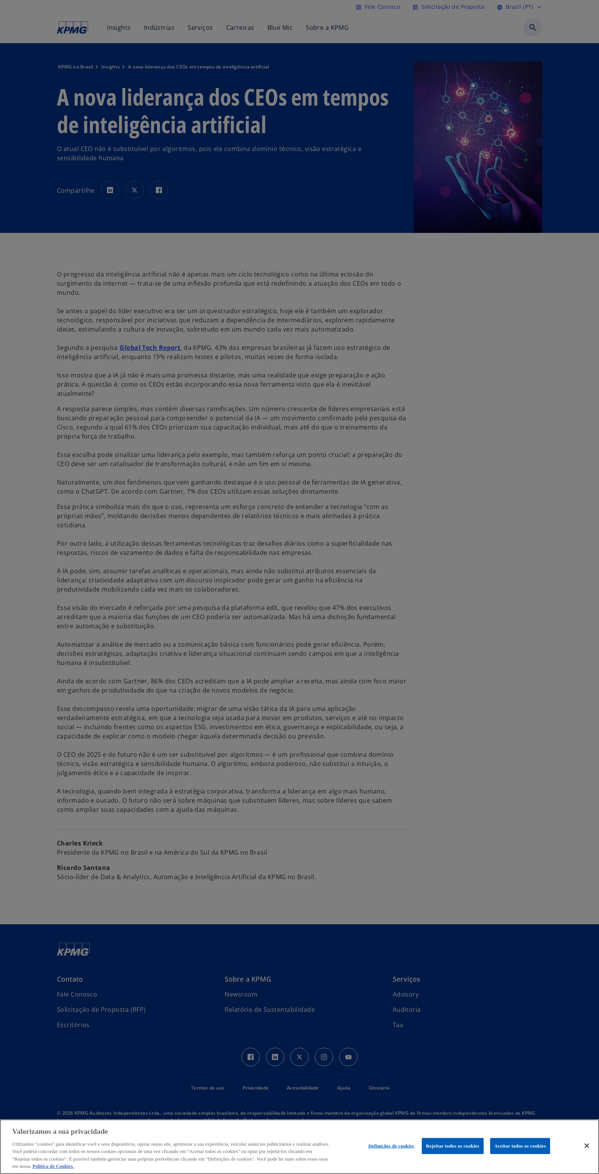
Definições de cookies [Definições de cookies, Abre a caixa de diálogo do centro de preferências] (391, 1146)
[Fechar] (586, 1145)
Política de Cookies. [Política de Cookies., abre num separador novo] (53, 1166)
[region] (299, 1146)
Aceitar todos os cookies (520, 1146)
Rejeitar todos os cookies (452, 1146)
